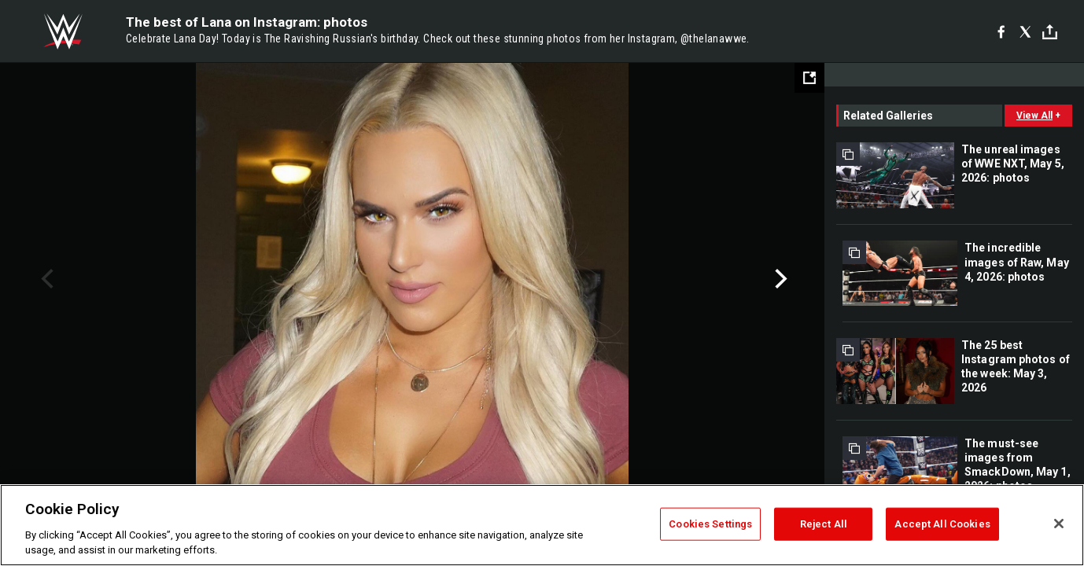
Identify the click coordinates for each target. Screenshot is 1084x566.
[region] (542, 525)
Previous (45, 279)
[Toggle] (1050, 31)
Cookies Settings (710, 524)
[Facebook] (1001, 31)
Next (779, 279)
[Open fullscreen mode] (809, 78)
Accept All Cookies (942, 524)
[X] (1025, 31)
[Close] (1059, 523)
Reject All (823, 524)
